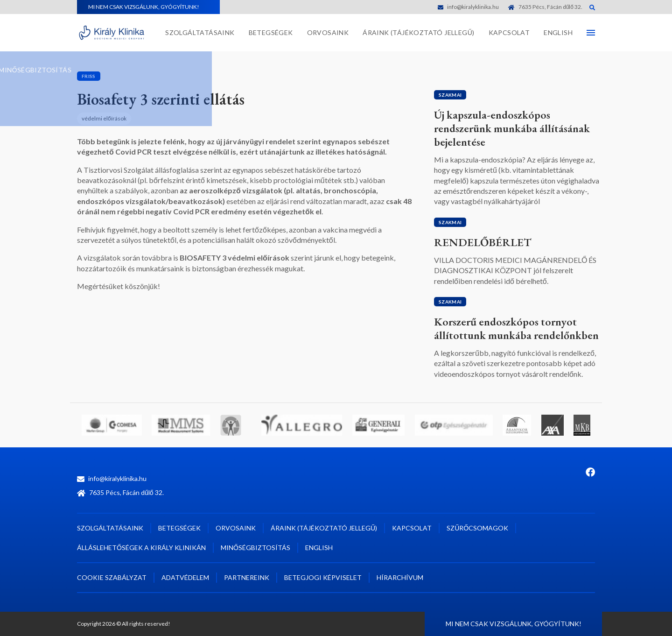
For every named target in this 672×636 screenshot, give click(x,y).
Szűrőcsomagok (477, 528)
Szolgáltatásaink (199, 32)
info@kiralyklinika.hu (468, 6)
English (558, 32)
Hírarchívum (400, 577)
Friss (89, 76)
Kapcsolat (509, 32)
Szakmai (450, 95)
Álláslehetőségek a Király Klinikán (141, 547)
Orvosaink (328, 32)
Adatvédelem (185, 577)
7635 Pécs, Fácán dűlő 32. (545, 6)
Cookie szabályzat (112, 577)
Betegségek (271, 32)
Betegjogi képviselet (323, 577)
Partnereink (246, 577)
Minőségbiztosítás (255, 547)
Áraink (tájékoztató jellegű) (418, 32)
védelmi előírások (104, 118)
